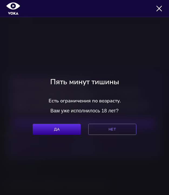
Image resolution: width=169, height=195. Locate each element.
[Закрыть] (159, 8)
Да (57, 129)
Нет (112, 129)
